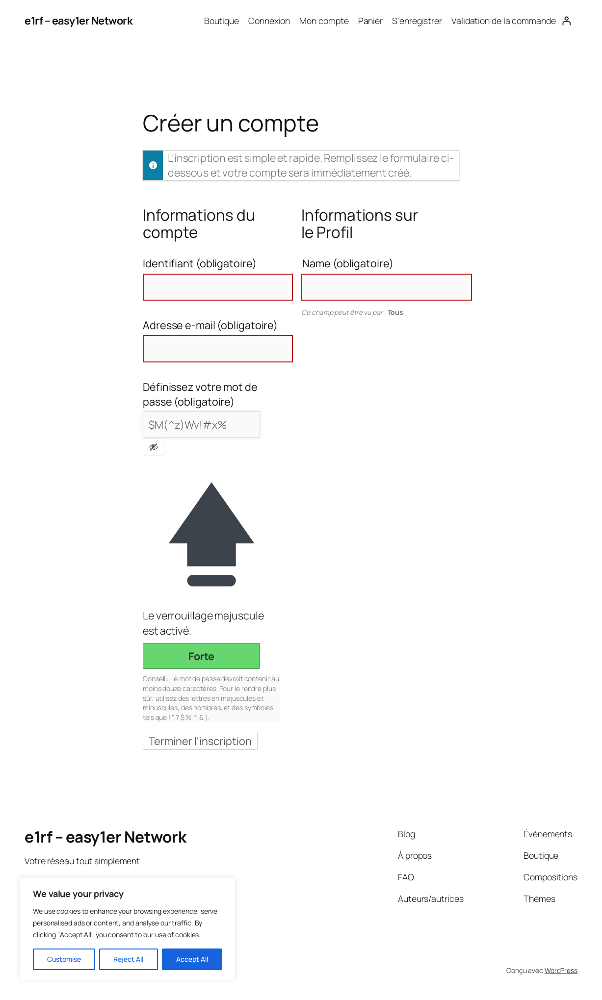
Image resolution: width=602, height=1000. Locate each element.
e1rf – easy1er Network (78, 20)
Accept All (192, 959)
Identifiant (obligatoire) (200, 263)
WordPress (561, 970)
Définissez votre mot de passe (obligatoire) (200, 394)
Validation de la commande (503, 20)
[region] (128, 928)
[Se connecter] (566, 20)
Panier (370, 20)
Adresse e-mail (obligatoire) (210, 325)
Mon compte (323, 20)
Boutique (221, 20)
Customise (64, 959)
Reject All (128, 959)
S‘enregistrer (417, 20)
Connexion (269, 20)
